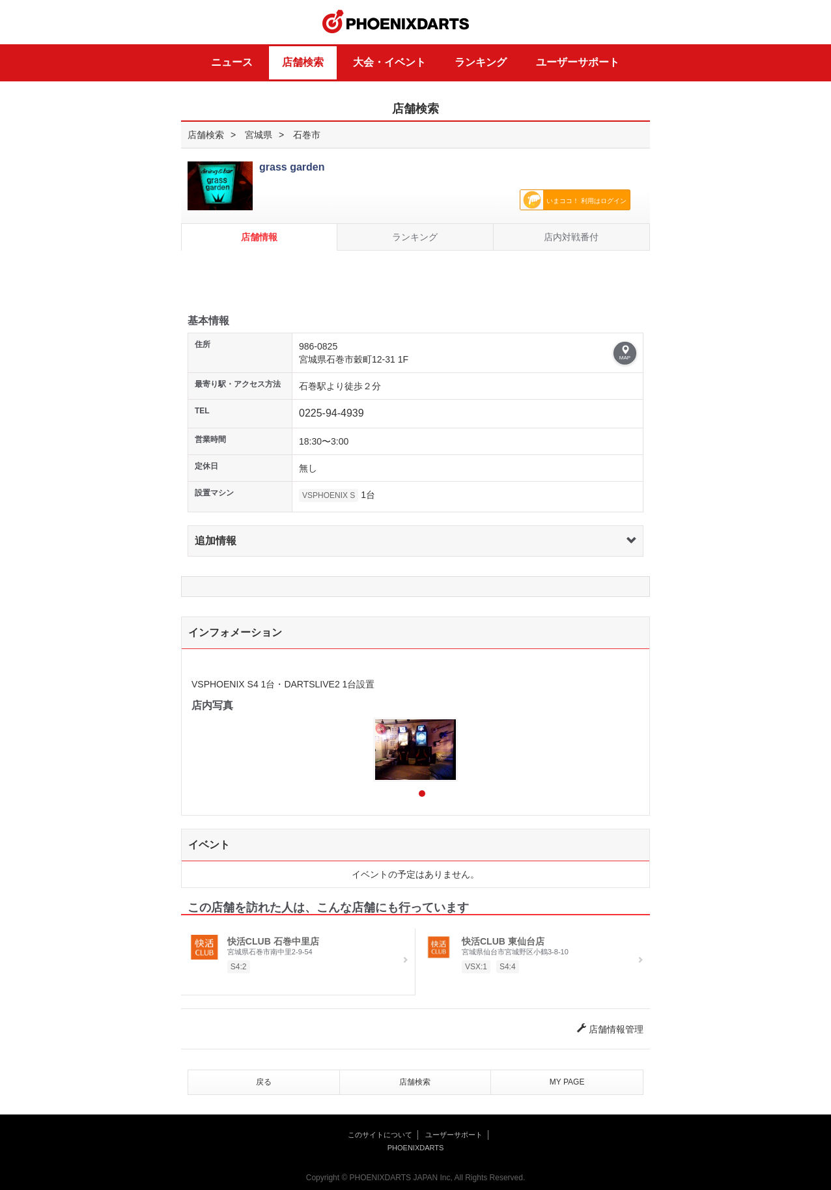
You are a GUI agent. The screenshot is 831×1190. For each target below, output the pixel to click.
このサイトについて (380, 1135)
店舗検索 (303, 62)
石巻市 (306, 135)
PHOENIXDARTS (396, 22)
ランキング (481, 62)
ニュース (232, 62)
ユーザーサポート (577, 62)
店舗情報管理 (610, 1029)
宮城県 (258, 135)
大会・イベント (389, 62)
